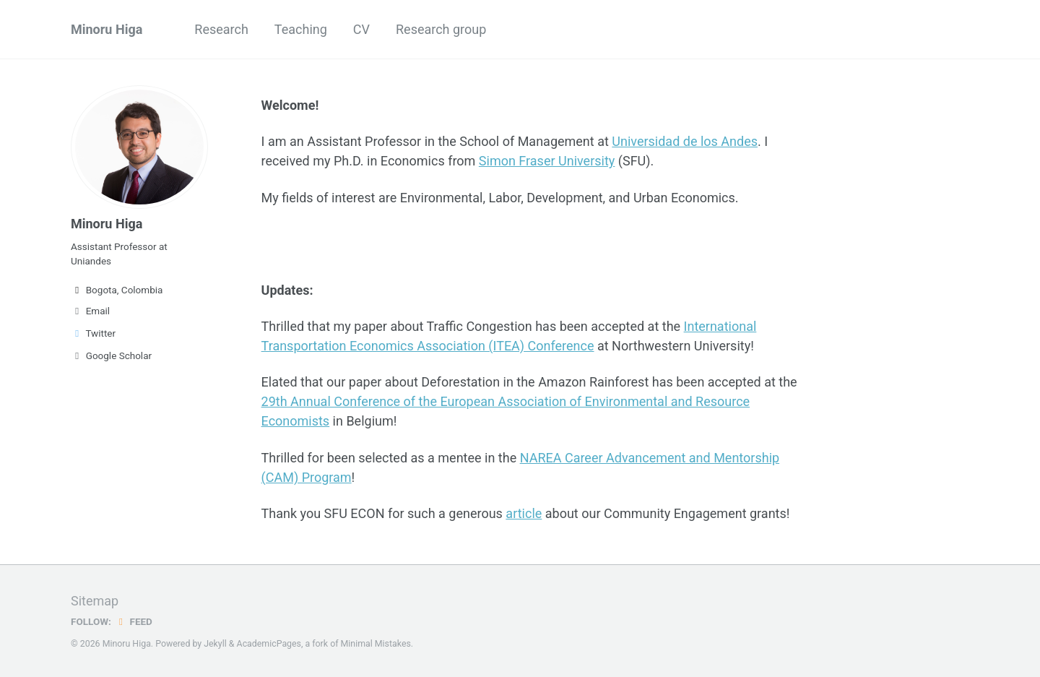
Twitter (93, 333)
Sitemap (94, 600)
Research (221, 29)
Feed (133, 621)
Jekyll (215, 644)
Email (90, 310)
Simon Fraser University (547, 160)
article (524, 513)
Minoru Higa (106, 29)
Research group (441, 29)
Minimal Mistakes (376, 644)
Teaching (300, 29)
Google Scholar (111, 355)
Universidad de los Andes (685, 141)
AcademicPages (269, 644)
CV (361, 29)
